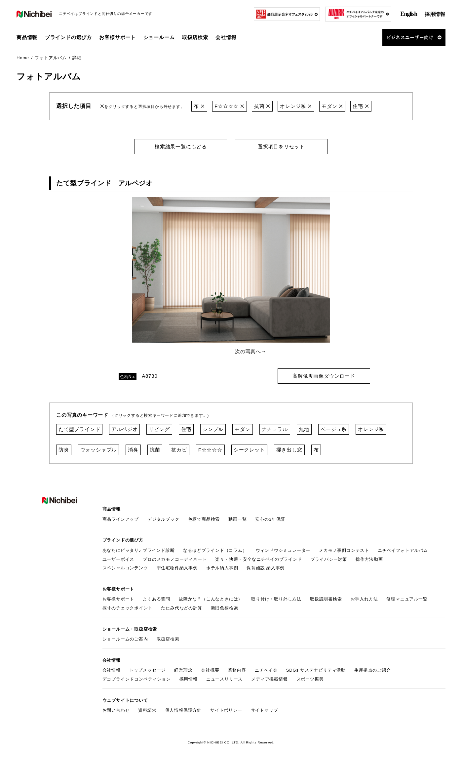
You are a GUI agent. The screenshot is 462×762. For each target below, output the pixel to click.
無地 (304, 429)
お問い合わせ (116, 710)
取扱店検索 (195, 37)
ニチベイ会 (266, 670)
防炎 (63, 449)
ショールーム (159, 37)
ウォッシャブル (98, 449)
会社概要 (210, 670)
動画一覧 (237, 519)
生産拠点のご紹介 (372, 670)
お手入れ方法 (364, 598)
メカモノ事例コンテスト (344, 550)
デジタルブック (163, 519)
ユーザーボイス (118, 559)
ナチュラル (275, 429)
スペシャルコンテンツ (125, 567)
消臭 (133, 449)
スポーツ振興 (310, 679)
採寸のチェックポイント (127, 607)
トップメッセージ (147, 670)
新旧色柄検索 (224, 607)
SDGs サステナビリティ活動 (316, 670)
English (408, 14)
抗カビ (179, 449)
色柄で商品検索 (204, 519)
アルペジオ (124, 429)
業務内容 (237, 670)
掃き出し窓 (289, 449)
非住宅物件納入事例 (177, 567)
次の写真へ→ (250, 351)
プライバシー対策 (329, 559)
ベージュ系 (334, 429)
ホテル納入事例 (222, 567)
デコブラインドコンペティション (136, 679)
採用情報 (435, 14)
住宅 (361, 106)
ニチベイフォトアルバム (403, 550)
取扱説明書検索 (326, 598)
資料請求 (147, 710)
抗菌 (262, 106)
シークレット (249, 449)
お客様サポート (118, 598)
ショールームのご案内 (125, 639)
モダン (332, 106)
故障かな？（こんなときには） (211, 598)
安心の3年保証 (270, 519)
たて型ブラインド (79, 429)
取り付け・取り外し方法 (276, 598)
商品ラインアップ (120, 519)
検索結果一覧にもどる (181, 146)
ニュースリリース (224, 679)
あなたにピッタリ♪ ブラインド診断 (138, 550)
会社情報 (111, 670)
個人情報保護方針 (183, 710)
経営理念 (183, 670)
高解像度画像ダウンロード (323, 376)
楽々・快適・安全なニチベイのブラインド (258, 559)
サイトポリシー (226, 710)
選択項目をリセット (281, 146)
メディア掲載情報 (269, 679)
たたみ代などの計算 (181, 607)
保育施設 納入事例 (266, 567)
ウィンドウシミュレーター (283, 550)
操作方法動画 (369, 559)
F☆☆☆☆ (229, 106)
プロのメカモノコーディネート (175, 559)
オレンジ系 (296, 106)
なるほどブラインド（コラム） (215, 550)
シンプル (213, 429)
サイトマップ (264, 710)
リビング (159, 429)
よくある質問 (156, 598)
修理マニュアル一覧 (406, 598)
